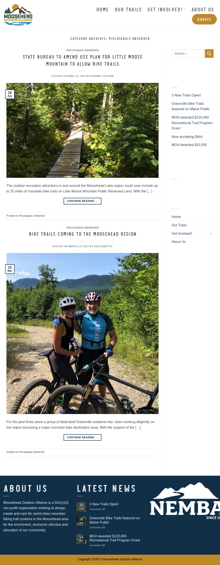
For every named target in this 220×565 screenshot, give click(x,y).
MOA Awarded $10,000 (189, 145)
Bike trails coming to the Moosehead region (82, 233)
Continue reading (82, 201)
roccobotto (103, 246)
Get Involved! (166, 9)
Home (102, 9)
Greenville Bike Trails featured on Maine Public (191, 106)
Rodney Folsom (102, 76)
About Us (202, 9)
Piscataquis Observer (82, 50)
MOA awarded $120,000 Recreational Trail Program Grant (192, 123)
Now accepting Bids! (187, 137)
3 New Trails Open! (186, 95)
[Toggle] (211, 233)
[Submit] (209, 53)
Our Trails (128, 9)
